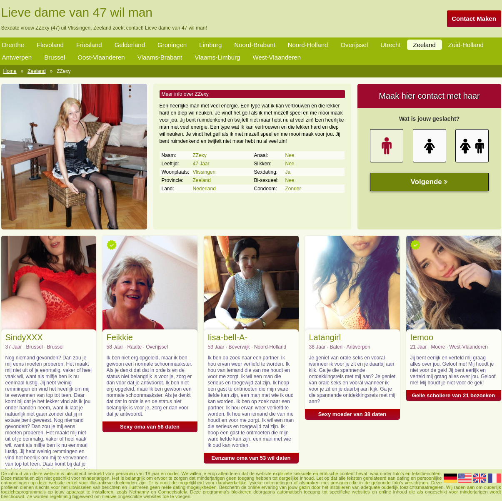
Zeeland (424, 44)
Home (10, 71)
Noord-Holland (308, 44)
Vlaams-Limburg (217, 57)
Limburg (210, 44)
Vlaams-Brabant (159, 57)
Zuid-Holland (466, 44)
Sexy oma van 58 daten (150, 427)
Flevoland (50, 44)
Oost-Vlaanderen (101, 57)
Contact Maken (474, 18)
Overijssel (354, 44)
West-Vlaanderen (276, 57)
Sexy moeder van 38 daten (352, 414)
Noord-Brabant (254, 44)
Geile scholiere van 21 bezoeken (453, 395)
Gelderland (130, 44)
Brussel (54, 57)
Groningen (172, 44)
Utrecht (390, 44)
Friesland (89, 44)
